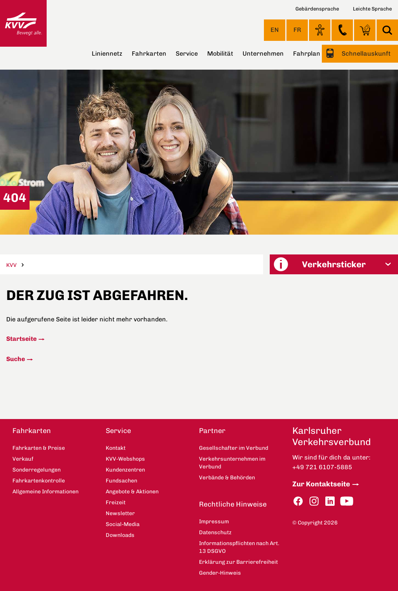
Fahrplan (306, 53)
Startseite (21, 338)
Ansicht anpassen (319, 29)
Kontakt (342, 29)
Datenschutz (215, 532)
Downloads (120, 535)
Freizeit (116, 502)
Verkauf (22, 459)
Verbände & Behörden (227, 477)
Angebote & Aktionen (132, 491)
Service (187, 53)
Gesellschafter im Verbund (233, 448)
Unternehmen (263, 53)
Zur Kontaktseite (321, 484)
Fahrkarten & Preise (38, 448)
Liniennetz (107, 53)
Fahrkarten (149, 53)
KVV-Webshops (364, 29)
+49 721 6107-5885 (322, 467)
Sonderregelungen (36, 469)
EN (275, 29)
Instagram (314, 501)
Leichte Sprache (372, 9)
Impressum (214, 521)
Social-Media (123, 524)
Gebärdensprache (317, 9)
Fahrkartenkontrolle (38, 480)
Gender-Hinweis (220, 573)
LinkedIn (330, 501)
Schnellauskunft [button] (365, 53)
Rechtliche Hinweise (233, 504)
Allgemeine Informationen (45, 491)
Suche (15, 359)
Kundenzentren (125, 469)
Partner (212, 430)
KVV (11, 265)
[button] (334, 264)
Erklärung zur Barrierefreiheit (238, 562)
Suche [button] (387, 30)
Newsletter (120, 513)
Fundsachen (121, 480)
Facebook (298, 501)
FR (297, 29)
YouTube (346, 501)
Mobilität (220, 53)
